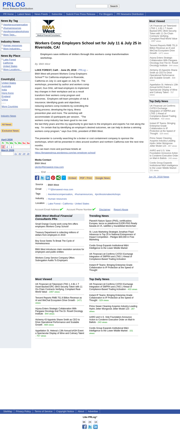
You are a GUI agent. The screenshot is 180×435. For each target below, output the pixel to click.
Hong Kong (8, 93)
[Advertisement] (118, 95)
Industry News (8, 115)
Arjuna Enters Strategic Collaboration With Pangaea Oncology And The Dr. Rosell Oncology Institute (59, 311)
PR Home (8, 14)
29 (24, 153)
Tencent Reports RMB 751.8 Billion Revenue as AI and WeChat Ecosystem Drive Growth (58, 299)
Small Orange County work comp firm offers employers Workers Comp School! (56, 225)
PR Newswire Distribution (130, 14)
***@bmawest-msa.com (60, 189)
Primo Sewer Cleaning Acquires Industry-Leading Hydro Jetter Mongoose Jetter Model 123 (113, 307)
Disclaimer (104, 209)
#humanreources (12, 28)
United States (10, 66)
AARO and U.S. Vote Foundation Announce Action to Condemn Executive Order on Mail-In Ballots (112, 319)
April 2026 (7, 139)
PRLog (82, 70)
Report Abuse (121, 209)
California (8, 62)
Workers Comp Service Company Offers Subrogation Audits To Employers (55, 259)
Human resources (12, 45)
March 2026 (7, 150)
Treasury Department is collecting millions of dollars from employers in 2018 (56, 233)
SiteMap (7, 411)
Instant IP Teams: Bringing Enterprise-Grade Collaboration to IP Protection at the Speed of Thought (111, 267)
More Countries (10, 106)
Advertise (93, 411)
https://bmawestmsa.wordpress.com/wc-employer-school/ (65, 152)
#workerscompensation (15, 24)
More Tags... (9, 34)
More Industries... (12, 48)
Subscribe (57, 14)
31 (15, 153)
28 (28, 153)
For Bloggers (106, 14)
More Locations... (12, 69)
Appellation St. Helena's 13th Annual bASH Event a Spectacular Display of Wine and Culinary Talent (59, 332)
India (4, 89)
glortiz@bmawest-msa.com (49, 167)
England (6, 96)
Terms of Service (44, 411)
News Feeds (41, 14)
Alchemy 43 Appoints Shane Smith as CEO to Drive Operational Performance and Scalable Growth (57, 322)
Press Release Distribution (18, 7)
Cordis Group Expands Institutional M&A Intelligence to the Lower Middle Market (109, 246)
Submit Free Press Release (80, 14)
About (81, 411)
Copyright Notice (65, 411)
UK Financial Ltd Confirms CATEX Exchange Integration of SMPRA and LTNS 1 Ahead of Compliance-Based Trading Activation (111, 256)
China (5, 99)
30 (20, 153)
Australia (6, 86)
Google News (103, 178)
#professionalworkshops (16, 31)
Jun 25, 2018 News (159, 176)
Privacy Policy (23, 411)
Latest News (24, 14)
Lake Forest (9, 59)
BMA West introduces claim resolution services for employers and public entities (59, 250)
